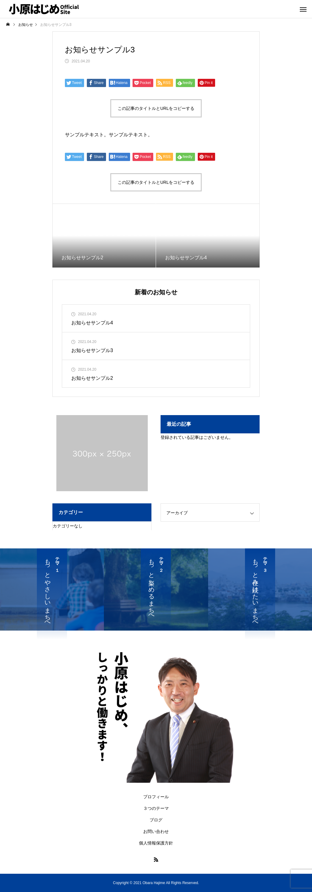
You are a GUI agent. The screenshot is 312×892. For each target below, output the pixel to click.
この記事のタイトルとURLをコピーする (156, 108)
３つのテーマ (156, 808)
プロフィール (156, 796)
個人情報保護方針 (156, 843)
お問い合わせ (156, 831)
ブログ (156, 819)
